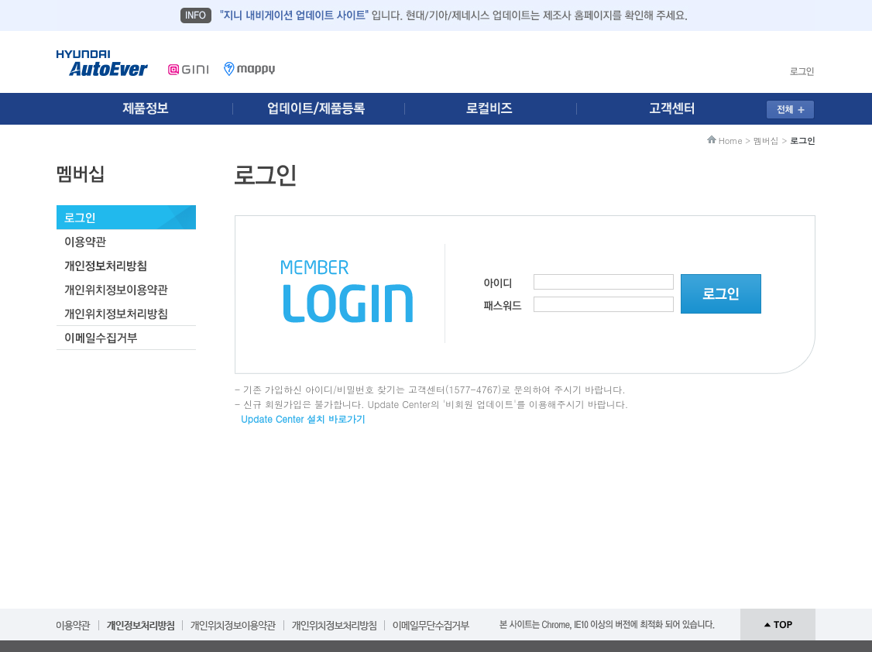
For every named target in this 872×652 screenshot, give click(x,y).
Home (731, 140)
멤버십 (766, 140)
